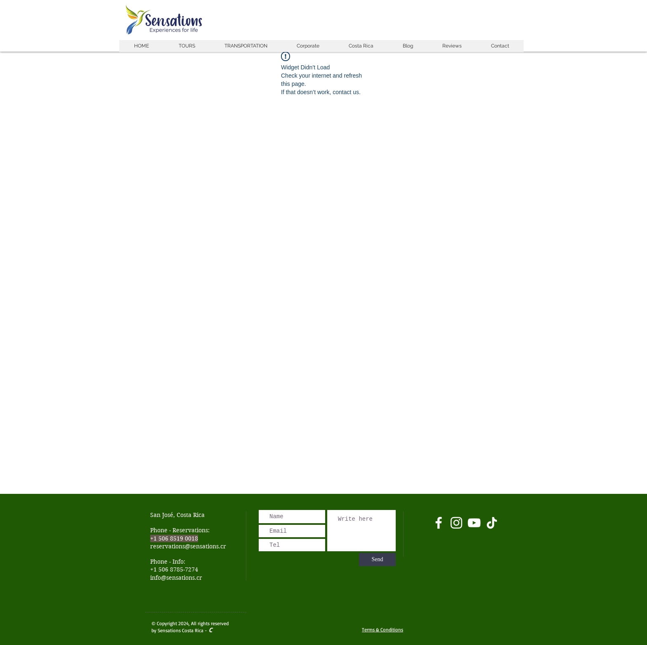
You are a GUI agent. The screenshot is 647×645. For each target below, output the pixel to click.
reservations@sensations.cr (188, 546)
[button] (186, 46)
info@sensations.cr (176, 577)
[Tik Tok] (492, 523)
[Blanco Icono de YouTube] (474, 523)
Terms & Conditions (382, 629)
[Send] (377, 559)
